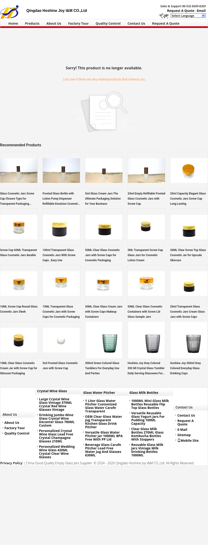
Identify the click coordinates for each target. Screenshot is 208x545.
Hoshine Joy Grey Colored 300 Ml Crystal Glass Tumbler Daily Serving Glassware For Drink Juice (146, 368)
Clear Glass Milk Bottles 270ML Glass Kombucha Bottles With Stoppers (147, 434)
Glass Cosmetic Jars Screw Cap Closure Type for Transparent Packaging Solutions (17, 199)
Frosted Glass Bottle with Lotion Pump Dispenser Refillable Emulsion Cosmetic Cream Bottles (61, 199)
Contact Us (136, 23)
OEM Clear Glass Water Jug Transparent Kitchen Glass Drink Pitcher (103, 422)
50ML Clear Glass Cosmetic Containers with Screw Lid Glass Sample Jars (145, 311)
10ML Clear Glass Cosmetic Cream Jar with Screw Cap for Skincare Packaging (18, 368)
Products (32, 23)
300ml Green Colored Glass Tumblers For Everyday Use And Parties (102, 368)
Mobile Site (188, 440)
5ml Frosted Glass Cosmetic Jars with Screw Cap (60, 365)
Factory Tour (78, 23)
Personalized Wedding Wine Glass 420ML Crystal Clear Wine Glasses (57, 452)
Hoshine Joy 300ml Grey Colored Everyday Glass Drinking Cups (185, 368)
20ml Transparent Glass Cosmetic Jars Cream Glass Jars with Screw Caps (187, 311)
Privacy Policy (11, 463)
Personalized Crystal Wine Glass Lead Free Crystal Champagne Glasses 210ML (56, 436)
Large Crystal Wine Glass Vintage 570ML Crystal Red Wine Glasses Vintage (55, 404)
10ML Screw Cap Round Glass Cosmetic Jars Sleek (19, 309)
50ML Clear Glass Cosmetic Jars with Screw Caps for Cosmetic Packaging (102, 255)
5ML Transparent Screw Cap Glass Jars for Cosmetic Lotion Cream (145, 255)
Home (13, 23)
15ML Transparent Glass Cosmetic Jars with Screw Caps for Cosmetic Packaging (61, 311)
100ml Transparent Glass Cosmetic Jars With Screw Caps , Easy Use (59, 255)
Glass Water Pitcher (99, 392)
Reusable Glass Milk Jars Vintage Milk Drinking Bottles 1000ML (147, 450)
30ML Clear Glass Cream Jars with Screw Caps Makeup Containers (103, 311)
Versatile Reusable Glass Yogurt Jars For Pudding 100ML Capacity (148, 418)
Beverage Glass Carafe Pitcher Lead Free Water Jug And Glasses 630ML (103, 450)
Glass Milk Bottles (143, 392)
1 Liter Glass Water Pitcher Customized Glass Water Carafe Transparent (101, 406)
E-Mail (182, 429)
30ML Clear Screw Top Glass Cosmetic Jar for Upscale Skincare (188, 255)
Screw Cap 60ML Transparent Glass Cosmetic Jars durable (18, 252)
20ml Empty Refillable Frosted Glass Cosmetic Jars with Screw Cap (146, 198)
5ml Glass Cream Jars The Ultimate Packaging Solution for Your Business (103, 198)
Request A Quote (180, 10)
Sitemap (184, 435)
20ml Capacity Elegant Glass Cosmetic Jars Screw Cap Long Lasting (188, 198)
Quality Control (108, 23)
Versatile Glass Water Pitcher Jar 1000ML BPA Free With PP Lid (104, 436)
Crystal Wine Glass (52, 391)
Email (201, 10)
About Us (53, 23)
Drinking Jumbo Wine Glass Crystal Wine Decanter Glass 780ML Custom (57, 420)
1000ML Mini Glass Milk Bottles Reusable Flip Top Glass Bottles (150, 404)
